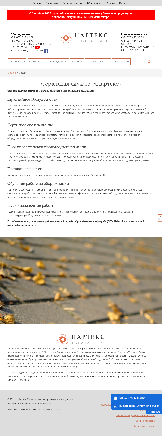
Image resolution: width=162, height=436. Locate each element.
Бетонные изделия (72, 3)
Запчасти (77, 61)
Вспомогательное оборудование (48, 61)
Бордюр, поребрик (145, 421)
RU (159, 219)
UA (159, 216)
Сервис (111, 3)
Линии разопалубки (98, 61)
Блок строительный (144, 426)
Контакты (124, 3)
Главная (37, 3)
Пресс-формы (121, 61)
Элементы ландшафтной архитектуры (135, 415)
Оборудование (94, 3)
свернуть (155, 411)
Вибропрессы (17, 61)
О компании (52, 3)
